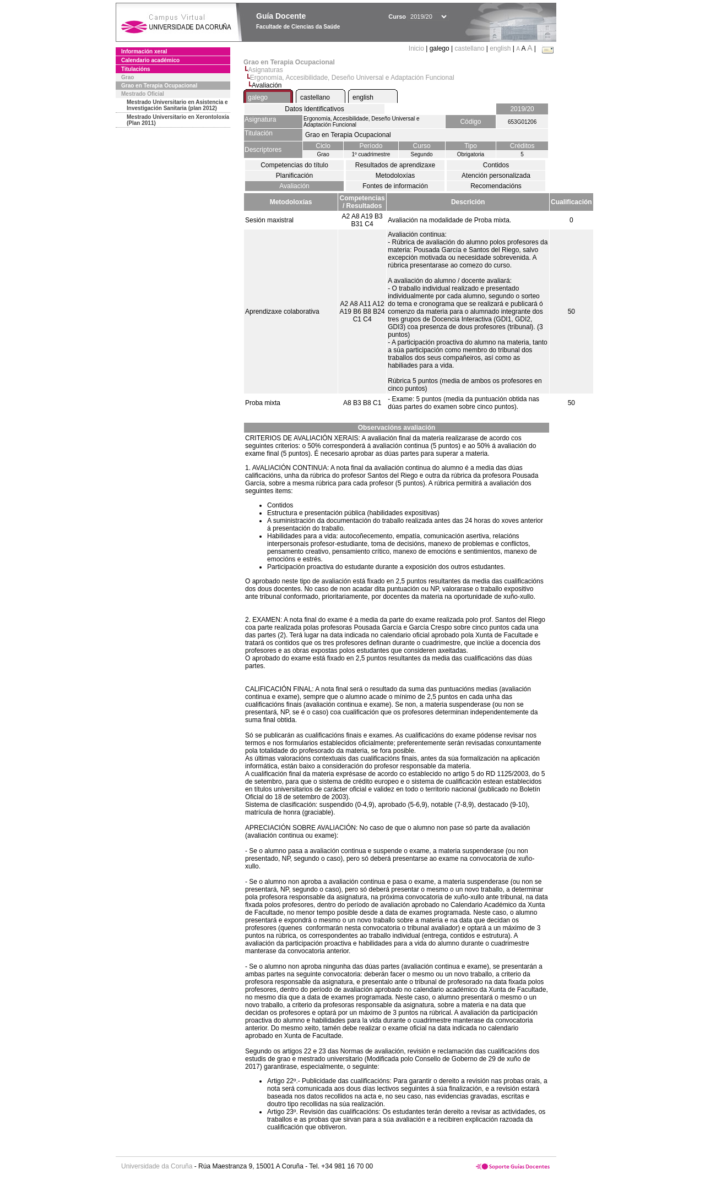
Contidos (496, 165)
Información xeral (144, 51)
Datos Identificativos (314, 109)
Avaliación (294, 186)
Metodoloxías (395, 175)
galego (258, 97)
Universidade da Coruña (156, 1166)
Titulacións (135, 69)
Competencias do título (294, 165)
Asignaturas (265, 70)
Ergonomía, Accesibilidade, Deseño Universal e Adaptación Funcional (352, 77)
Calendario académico (150, 60)
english (500, 48)
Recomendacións (496, 186)
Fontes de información (395, 186)
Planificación (294, 175)
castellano (469, 48)
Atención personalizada (496, 175)
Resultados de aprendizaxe (395, 165)
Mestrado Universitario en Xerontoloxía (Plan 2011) (178, 120)
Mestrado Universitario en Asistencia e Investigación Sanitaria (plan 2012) (177, 105)
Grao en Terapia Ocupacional (159, 86)
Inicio (417, 48)
